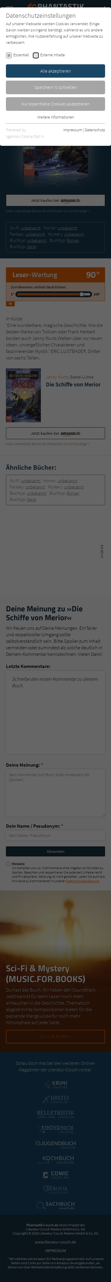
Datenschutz (95, 129)
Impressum (72, 129)
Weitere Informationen (55, 117)
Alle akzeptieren (55, 71)
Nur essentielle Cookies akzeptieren (55, 104)
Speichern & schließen (55, 87)
